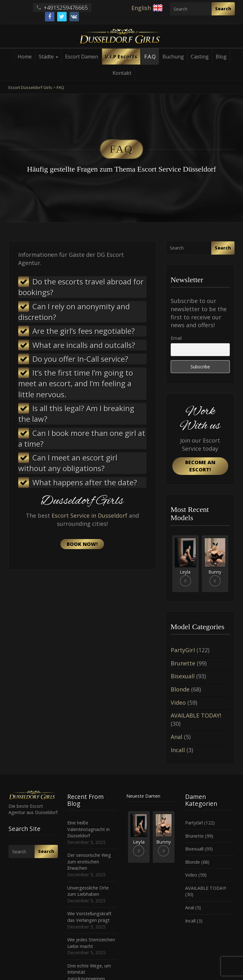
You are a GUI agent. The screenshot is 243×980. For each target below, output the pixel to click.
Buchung (173, 56)
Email (176, 338)
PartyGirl (183, 650)
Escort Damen (81, 56)
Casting (200, 56)
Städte (48, 56)
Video (178, 702)
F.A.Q (150, 56)
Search (223, 9)
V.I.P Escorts (121, 56)
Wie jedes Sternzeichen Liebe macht (91, 943)
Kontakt (122, 72)
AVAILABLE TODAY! (196, 715)
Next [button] (230, 566)
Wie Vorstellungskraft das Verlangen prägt (89, 917)
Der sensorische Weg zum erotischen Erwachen (89, 861)
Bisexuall (183, 676)
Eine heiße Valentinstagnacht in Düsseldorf (88, 829)
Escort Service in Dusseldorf (89, 515)
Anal (176, 737)
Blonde (180, 689)
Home (25, 56)
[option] (185, 563)
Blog (221, 56)
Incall (178, 750)
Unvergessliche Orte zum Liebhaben (88, 891)
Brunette (183, 663)
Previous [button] (171, 566)
